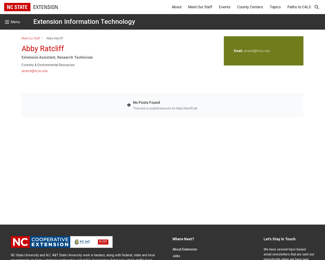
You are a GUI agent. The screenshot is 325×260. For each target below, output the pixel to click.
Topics (275, 7)
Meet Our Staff (200, 7)
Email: (239, 51)
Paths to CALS (299, 7)
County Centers (250, 7)
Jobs (176, 256)
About (177, 7)
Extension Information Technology (84, 21)
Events (224, 7)
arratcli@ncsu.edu (35, 71)
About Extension (184, 249)
